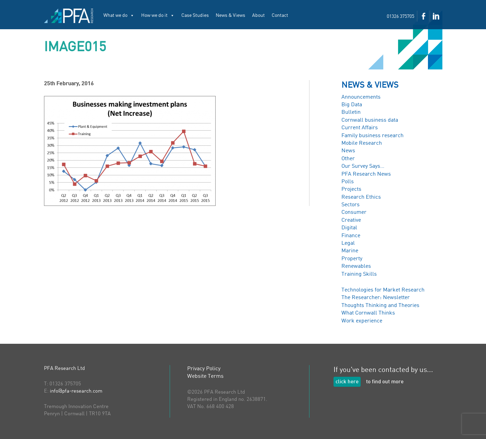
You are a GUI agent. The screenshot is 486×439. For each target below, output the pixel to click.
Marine (349, 251)
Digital (349, 228)
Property (351, 259)
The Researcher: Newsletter (375, 297)
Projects (351, 189)
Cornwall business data (369, 120)
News (348, 151)
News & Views (230, 15)
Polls (347, 182)
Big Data (351, 105)
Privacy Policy (204, 369)
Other (348, 159)
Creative (351, 220)
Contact (280, 15)
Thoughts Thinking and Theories (380, 305)
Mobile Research (361, 143)
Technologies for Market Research (383, 290)
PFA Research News (366, 174)
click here (347, 382)
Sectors (350, 205)
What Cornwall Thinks (368, 313)
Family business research (372, 136)
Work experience (361, 321)
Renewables (356, 266)
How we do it (157, 15)
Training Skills (359, 274)
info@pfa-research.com (76, 391)
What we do (118, 15)
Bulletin (351, 112)
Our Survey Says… (362, 166)
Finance (350, 236)
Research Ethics (361, 197)
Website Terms (205, 376)
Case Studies (195, 15)
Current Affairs (359, 128)
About (258, 15)
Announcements (361, 97)
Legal (348, 243)
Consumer (353, 212)
